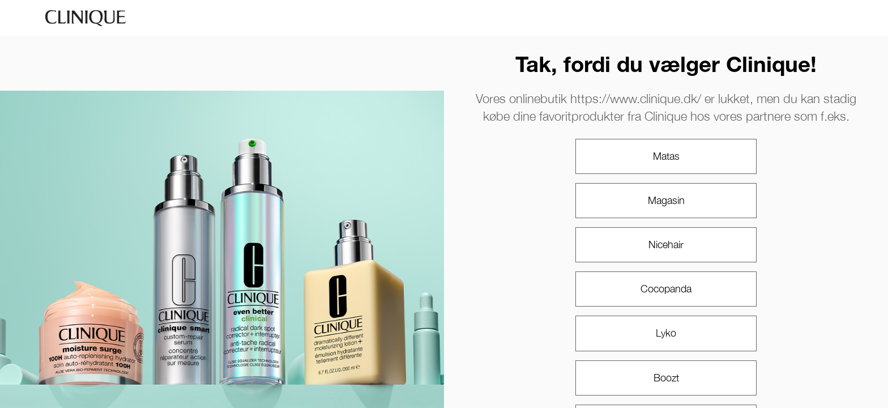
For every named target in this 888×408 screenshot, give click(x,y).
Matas (666, 156)
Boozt (666, 378)
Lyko (666, 333)
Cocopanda (666, 289)
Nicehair (666, 244)
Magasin (666, 200)
